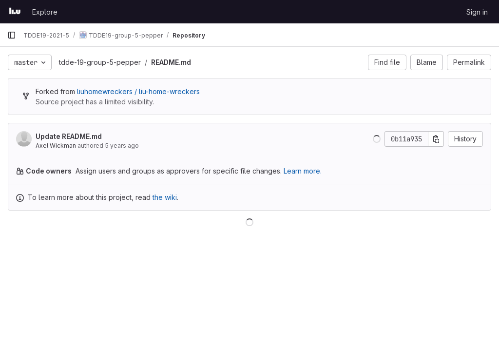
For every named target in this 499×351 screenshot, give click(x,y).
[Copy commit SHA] (436, 139)
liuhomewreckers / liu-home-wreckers (138, 91)
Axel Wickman (56, 145)
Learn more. (303, 171)
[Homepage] (14, 12)
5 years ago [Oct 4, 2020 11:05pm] (122, 145)
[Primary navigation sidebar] (11, 35)
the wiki (165, 197)
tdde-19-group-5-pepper (100, 62)
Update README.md (69, 136)
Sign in (477, 12)
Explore (45, 12)
